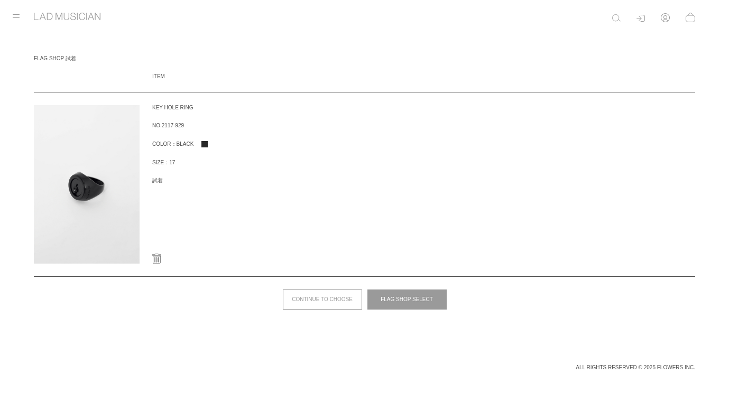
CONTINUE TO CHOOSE (322, 299)
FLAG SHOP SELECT (407, 299)
